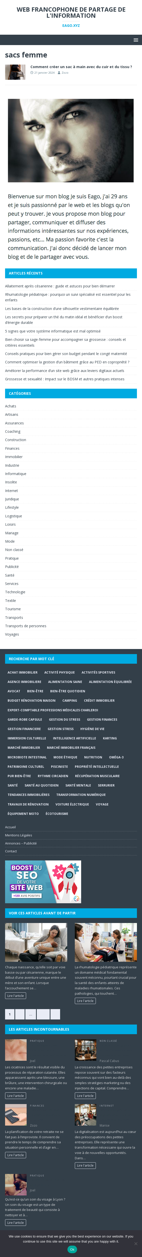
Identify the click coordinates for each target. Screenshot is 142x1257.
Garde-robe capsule (25, 719)
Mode (10, 541)
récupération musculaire (97, 776)
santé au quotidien (42, 785)
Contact (11, 851)
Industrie (12, 465)
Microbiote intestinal (27, 757)
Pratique (12, 558)
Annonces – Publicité (21, 843)
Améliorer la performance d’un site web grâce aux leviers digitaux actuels (64, 370)
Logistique (13, 516)
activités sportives (98, 672)
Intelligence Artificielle (74, 738)
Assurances (14, 423)
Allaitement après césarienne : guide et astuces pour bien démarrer (60, 286)
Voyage (102, 804)
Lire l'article (15, 996)
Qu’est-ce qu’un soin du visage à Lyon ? (48, 1182)
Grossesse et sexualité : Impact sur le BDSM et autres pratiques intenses (65, 379)
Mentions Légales (18, 835)
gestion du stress (64, 719)
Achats (10, 406)
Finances (12, 448)
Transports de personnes (25, 625)
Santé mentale (78, 785)
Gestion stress (61, 729)
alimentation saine (65, 682)
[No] (135, 1243)
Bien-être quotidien (67, 691)
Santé (9, 575)
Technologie (15, 592)
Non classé (14, 549)
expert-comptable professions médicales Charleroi (53, 710)
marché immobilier (24, 747)
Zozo (65, 72)
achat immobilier (23, 672)
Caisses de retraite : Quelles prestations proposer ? (45, 1115)
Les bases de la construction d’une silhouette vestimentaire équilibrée (62, 308)
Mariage (12, 533)
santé (13, 785)
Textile (10, 600)
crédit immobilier (99, 700)
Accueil (10, 827)
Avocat (14, 691)
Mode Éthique (65, 757)
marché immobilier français (71, 747)
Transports (14, 617)
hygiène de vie (92, 729)
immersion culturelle (27, 738)
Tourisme (13, 608)
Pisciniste (59, 766)
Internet (11, 490)
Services (12, 583)
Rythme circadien (53, 776)
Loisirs (10, 524)
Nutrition (93, 757)
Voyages (12, 634)
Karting (110, 738)
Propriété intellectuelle (97, 766)
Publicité (12, 566)
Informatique (15, 473)
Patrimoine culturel (26, 766)
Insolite (11, 482)
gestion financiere (24, 729)
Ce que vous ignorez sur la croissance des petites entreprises (116, 1050)
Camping (69, 700)
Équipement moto (23, 814)
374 (43, 1014)
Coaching (12, 431)
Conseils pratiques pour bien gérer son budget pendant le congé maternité (66, 353)
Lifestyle (12, 507)
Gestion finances (102, 719)
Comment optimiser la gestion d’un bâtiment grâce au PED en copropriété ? (67, 362)
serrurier (106, 785)
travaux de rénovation (28, 804)
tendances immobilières (28, 795)
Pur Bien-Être (19, 776)
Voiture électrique (72, 804)
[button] (135, 39)
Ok (72, 1249)
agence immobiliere (24, 682)
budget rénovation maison (32, 700)
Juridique (12, 499)
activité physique (59, 672)
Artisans (11, 414)
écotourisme (57, 814)
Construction (15, 439)
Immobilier (14, 456)
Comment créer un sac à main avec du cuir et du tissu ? (81, 66)
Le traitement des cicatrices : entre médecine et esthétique (48, 1050)
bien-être (35, 691)
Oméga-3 (116, 757)
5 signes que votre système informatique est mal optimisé (53, 331)
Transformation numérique (81, 795)
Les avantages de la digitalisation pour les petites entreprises (116, 1115)
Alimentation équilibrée (110, 682)
